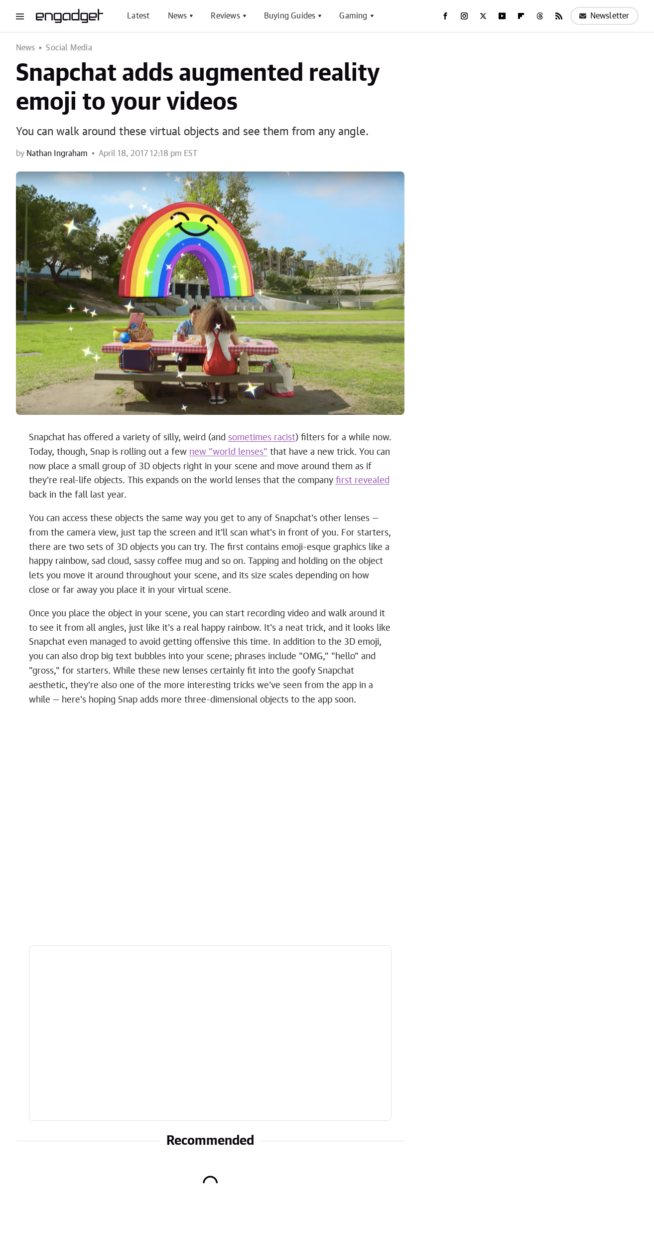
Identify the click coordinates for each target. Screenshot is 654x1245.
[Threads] (539, 15)
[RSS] (558, 15)
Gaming (353, 16)
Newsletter (604, 16)
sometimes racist (261, 437)
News (177, 16)
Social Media (69, 48)
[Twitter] (483, 15)
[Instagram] (464, 15)
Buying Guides (290, 16)
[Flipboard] (521, 15)
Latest (138, 16)
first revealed (363, 480)
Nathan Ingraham (57, 154)
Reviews (225, 16)
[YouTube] (502, 15)
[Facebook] (445, 15)
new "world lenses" (228, 452)
